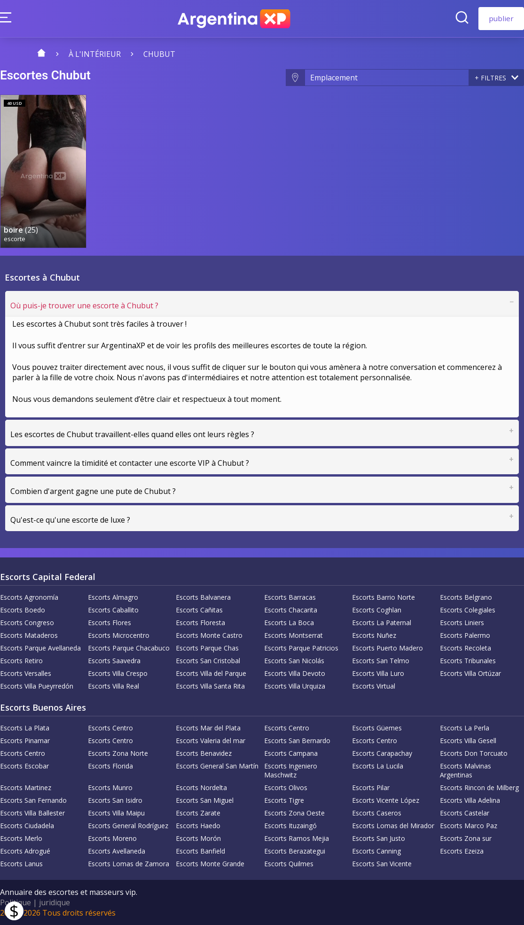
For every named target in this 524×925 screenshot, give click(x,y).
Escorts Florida (110, 765)
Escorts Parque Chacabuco (129, 647)
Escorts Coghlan (376, 609)
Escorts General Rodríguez (128, 825)
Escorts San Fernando (33, 800)
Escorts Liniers (462, 622)
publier (501, 18)
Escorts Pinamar (25, 740)
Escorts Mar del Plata (208, 727)
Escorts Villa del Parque (211, 673)
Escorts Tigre (284, 800)
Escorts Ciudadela (27, 825)
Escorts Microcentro (118, 635)
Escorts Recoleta (465, 647)
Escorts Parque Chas (207, 647)
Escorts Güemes (377, 727)
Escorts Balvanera (203, 597)
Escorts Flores (109, 622)
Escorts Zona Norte (118, 753)
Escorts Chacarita (290, 609)
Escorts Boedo (22, 609)
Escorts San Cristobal (208, 660)
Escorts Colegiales (467, 609)
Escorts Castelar (464, 812)
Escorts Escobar (24, 765)
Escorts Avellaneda (116, 851)
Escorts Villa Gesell (468, 740)
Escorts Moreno (112, 838)
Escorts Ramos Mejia (296, 838)
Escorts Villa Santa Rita (210, 686)
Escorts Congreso (27, 622)
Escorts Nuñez (374, 635)
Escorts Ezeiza (462, 851)
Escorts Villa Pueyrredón (36, 686)
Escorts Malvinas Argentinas (465, 770)
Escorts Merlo (21, 838)
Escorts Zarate (198, 812)
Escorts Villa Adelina (470, 800)
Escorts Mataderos (29, 635)
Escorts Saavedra (114, 660)
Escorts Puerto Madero (387, 647)
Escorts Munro (110, 787)
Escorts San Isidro (115, 800)
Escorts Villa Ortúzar (470, 673)
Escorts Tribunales (468, 660)
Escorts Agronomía (29, 597)
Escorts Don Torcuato (474, 753)
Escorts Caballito (113, 609)
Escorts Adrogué (25, 851)
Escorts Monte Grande (210, 863)
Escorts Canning (376, 851)
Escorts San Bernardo (297, 740)
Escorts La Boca (289, 622)
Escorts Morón (198, 838)
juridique (54, 902)
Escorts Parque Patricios (301, 647)
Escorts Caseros (376, 812)
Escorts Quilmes (288, 863)
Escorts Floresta (200, 622)
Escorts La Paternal (381, 622)
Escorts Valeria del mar (210, 740)
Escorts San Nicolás (294, 660)
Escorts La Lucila (377, 765)
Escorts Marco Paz (468, 825)
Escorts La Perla (464, 727)
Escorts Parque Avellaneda (40, 647)
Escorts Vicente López (385, 800)
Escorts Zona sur (466, 838)
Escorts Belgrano (466, 597)
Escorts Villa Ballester (32, 812)
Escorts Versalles (25, 673)
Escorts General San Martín (217, 765)
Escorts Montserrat (293, 635)
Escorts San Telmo (380, 660)
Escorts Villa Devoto (294, 673)
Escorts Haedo (198, 825)
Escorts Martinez (25, 787)
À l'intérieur (95, 54)
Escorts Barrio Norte (383, 597)
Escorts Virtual (373, 686)
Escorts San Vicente (382, 863)
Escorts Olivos (285, 787)
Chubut (159, 54)
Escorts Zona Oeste (294, 812)
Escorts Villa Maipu (116, 812)
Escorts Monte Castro (209, 635)
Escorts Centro (110, 727)
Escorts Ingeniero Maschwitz (290, 770)
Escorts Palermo (465, 635)
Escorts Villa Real (113, 686)
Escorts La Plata (24, 727)
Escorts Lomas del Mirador (393, 825)
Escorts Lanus (21, 863)
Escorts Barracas (290, 597)
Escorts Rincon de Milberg (479, 787)
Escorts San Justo (378, 838)
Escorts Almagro (113, 597)
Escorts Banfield (200, 851)
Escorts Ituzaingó (290, 825)
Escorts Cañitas (199, 609)
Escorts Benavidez (204, 753)
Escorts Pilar (371, 787)
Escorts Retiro (21, 660)
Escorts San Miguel (205, 800)
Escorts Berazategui (294, 851)
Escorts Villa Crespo (118, 673)
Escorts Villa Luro (378, 673)
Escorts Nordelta (201, 787)
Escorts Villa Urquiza (294, 686)
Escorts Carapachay (382, 753)
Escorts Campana (291, 753)
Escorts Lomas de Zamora (128, 863)
